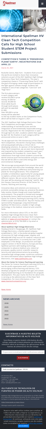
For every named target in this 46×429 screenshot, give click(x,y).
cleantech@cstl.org (9, 223)
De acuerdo (23, 426)
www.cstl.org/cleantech (19, 219)
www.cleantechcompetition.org (13, 281)
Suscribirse (23, 358)
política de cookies (35, 423)
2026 (7, 303)
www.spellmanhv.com (23, 259)
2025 (6, 307)
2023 (6, 315)
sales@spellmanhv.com (13, 382)
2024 (6, 311)
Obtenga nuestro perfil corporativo (12, 405)
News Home (6, 289)
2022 (6, 319)
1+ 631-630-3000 (13, 379)
